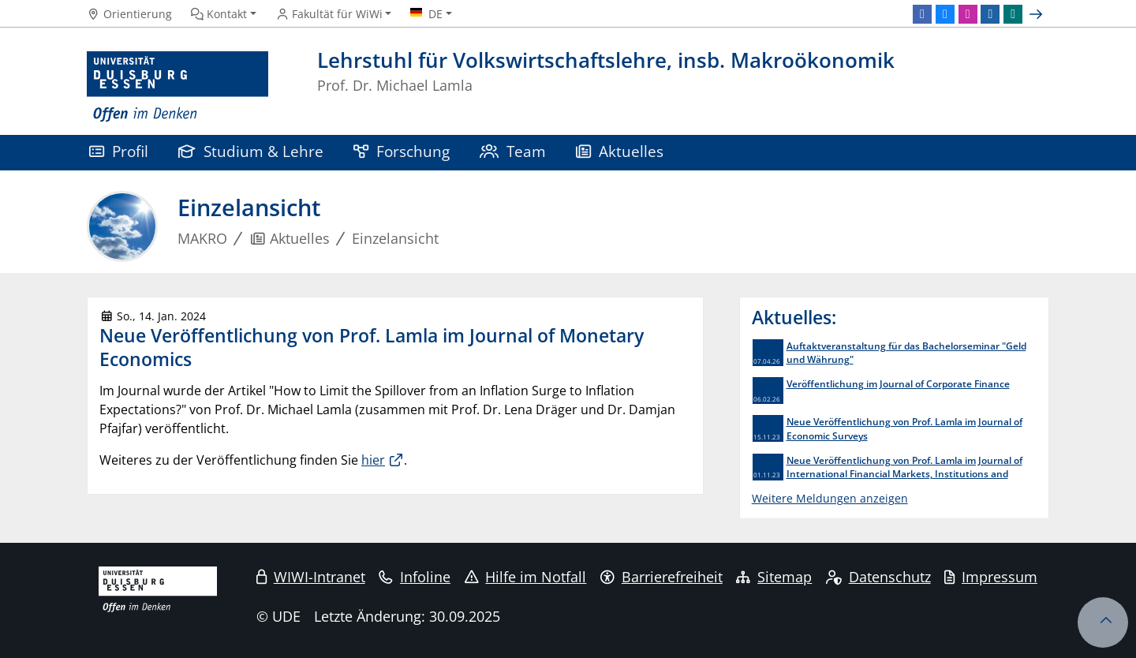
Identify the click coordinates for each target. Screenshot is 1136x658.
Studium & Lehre (250, 151)
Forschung (401, 151)
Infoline (414, 576)
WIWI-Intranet (310, 576)
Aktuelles (619, 151)
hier (373, 460)
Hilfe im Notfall (526, 576)
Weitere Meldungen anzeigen (830, 498)
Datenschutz (878, 576)
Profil (118, 151)
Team (513, 151)
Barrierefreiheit (661, 576)
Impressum (990, 576)
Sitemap (774, 576)
